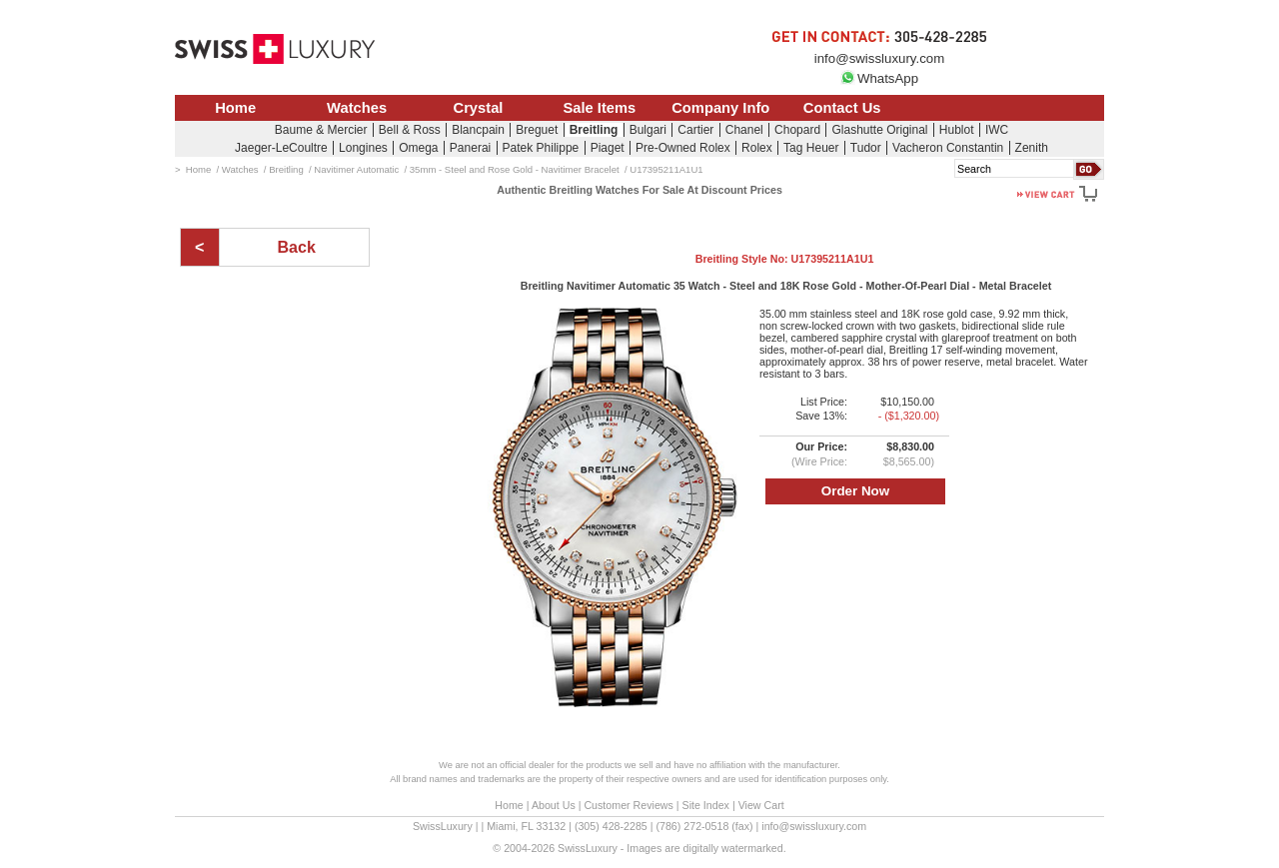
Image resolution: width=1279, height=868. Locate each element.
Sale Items (599, 108)
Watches (357, 108)
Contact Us (842, 108)
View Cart (761, 805)
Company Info (720, 108)
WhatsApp (879, 78)
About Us (554, 805)
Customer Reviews (628, 805)
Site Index (705, 805)
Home (235, 108)
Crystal (479, 108)
